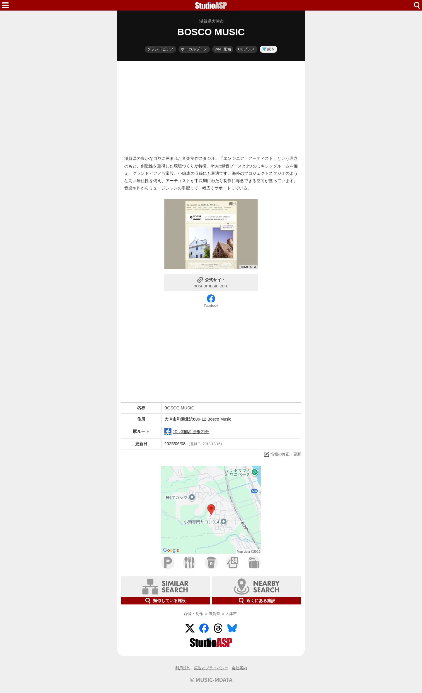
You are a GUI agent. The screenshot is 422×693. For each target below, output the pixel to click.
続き (268, 49)
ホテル (254, 562)
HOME (211, 5)
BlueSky (232, 628)
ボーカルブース (194, 49)
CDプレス (246, 49)
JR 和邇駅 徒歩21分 (187, 431)
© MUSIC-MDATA (211, 679)
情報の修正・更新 (282, 454)
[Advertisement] (211, 107)
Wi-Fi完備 (223, 49)
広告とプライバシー (211, 668)
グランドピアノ (160, 49)
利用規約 (182, 668)
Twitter (190, 628)
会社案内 (239, 668)
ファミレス (189, 562)
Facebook (211, 305)
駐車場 (167, 562)
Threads (218, 628)
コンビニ (232, 562)
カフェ (211, 562)
